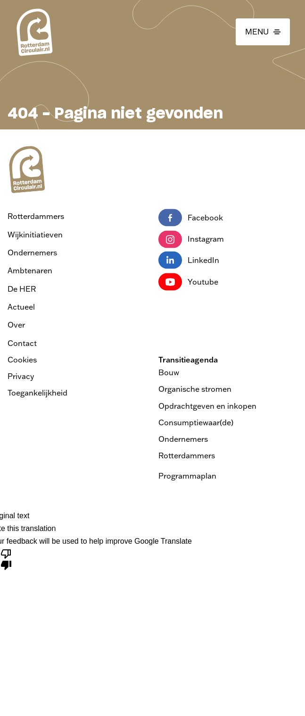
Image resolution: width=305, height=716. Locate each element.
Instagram (191, 239)
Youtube (188, 282)
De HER (22, 289)
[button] (263, 32)
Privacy (21, 376)
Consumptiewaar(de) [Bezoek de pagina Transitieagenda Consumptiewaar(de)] (195, 422)
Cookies (22, 359)
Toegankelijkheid (37, 392)
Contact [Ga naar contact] (22, 343)
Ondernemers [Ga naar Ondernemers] (32, 252)
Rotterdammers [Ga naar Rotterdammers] (36, 216)
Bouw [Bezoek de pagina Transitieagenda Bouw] (168, 372)
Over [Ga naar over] (16, 324)
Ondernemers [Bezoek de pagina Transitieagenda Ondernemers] (183, 439)
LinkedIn (188, 260)
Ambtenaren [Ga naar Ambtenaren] (30, 270)
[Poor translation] (6, 559)
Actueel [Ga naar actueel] (21, 307)
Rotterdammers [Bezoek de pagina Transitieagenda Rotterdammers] (186, 455)
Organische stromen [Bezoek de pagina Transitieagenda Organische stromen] (194, 389)
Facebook (190, 218)
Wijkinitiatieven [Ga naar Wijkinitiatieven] (35, 234)
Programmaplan (187, 475)
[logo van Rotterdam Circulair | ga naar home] (34, 32)
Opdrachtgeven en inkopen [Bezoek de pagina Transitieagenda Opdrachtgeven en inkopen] (207, 406)
